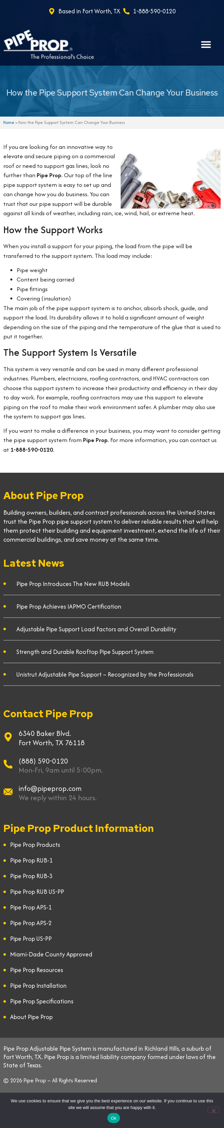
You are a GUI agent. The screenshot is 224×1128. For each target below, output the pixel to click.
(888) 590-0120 (43, 761)
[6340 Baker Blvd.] (8, 737)
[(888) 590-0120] (8, 764)
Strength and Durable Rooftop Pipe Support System (85, 651)
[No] (213, 1110)
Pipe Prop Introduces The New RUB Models (73, 583)
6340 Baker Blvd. (45, 733)
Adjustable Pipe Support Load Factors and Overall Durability (96, 629)
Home (8, 122)
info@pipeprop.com (50, 788)
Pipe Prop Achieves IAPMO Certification (68, 606)
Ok (113, 1118)
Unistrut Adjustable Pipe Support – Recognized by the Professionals (104, 674)
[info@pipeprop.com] (8, 792)
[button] (206, 44)
